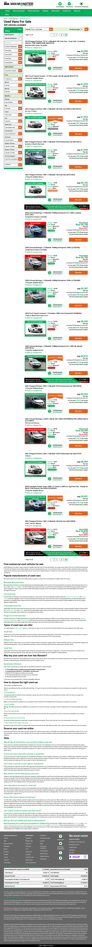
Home (7, 11)
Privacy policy (44, 851)
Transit (68, 597)
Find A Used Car (33, 11)
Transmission (9, 130)
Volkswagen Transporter (30, 825)
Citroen (6, 838)
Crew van (28, 846)
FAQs (41, 843)
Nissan (6, 849)
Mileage (7, 99)
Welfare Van (29, 860)
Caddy (15, 610)
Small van (28, 838)
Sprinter (15, 587)
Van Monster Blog (45, 838)
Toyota (6, 857)
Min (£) (7, 82)
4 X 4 (27, 849)
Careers (42, 841)
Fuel (6, 118)
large (26, 628)
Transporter (9, 610)
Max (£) (7, 88)
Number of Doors (10, 143)
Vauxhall (6, 860)
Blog (7, 14)
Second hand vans (31, 862)
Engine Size (8, 124)
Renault (6, 854)
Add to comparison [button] (33, 48)
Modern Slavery (44, 856)
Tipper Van (29, 851)
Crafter (21, 610)
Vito (21, 587)
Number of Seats (9, 149)
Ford (5, 841)
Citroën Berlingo (24, 620)
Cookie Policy (44, 853)
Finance (45, 11)
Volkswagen (7, 862)
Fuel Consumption (10, 156)
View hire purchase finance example (78, 59)
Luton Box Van (30, 857)
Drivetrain (8, 137)
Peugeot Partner (42, 825)
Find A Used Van (19, 11)
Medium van (29, 841)
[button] (78, 68)
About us (77, 11)
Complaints (43, 859)
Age (6, 105)
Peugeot (6, 851)
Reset (19, 29)
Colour (7, 111)
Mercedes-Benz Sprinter (16, 825)
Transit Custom (74, 597)
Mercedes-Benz (8, 843)
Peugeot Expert (13, 620)
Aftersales (55, 11)
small (15, 628)
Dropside (28, 854)
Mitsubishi (7, 846)
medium (20, 628)
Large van (28, 843)
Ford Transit (77, 823)
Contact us (67, 11)
